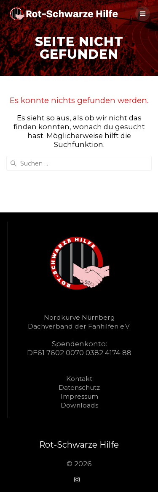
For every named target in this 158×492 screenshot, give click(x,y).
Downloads (79, 405)
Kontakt (79, 379)
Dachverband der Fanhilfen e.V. (79, 326)
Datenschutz (79, 387)
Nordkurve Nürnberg (79, 317)
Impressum (79, 396)
